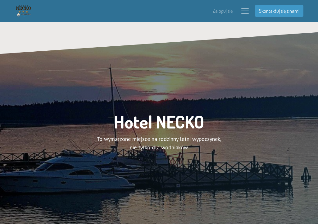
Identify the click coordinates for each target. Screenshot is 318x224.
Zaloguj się (223, 11)
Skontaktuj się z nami (279, 11)
